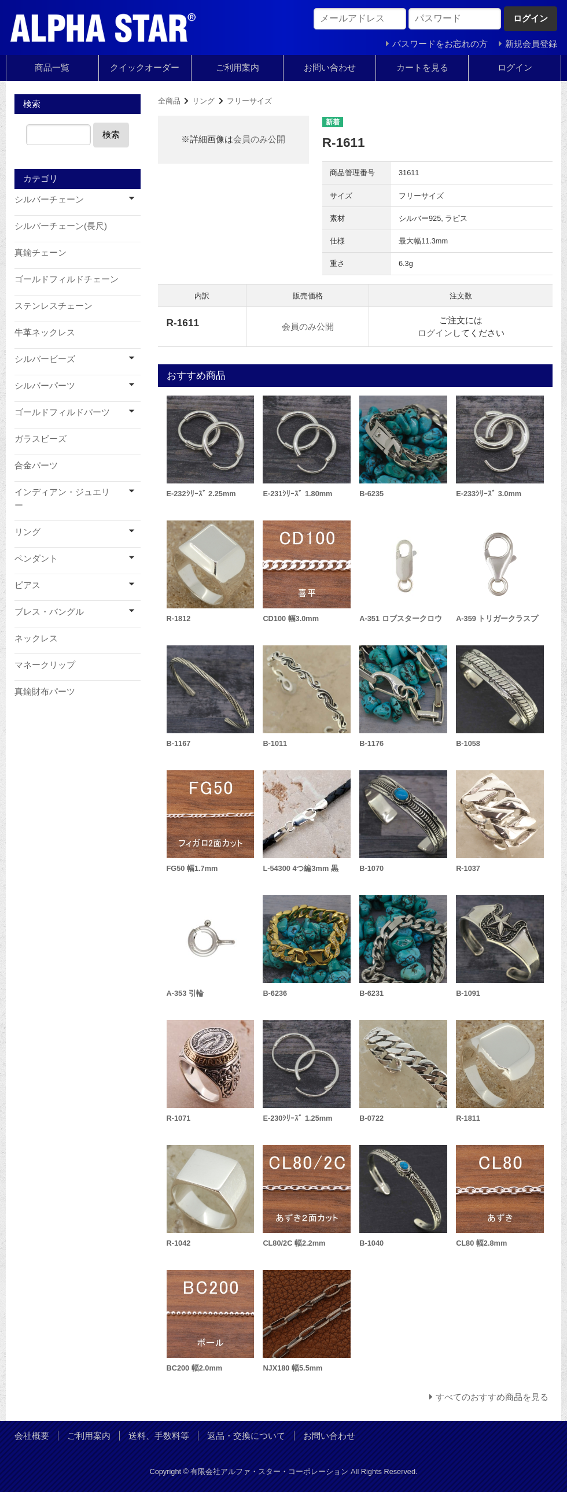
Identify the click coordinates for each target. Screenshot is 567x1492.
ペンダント (36, 558)
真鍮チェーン (40, 252)
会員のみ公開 (259, 139)
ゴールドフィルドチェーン (66, 279)
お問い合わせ (330, 67)
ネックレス (36, 638)
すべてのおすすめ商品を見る (492, 1397)
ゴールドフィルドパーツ (62, 412)
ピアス (27, 585)
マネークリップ (44, 665)
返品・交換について (246, 1436)
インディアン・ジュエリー (62, 498)
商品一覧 (52, 67)
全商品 (169, 101)
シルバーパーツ (44, 385)
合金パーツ (36, 465)
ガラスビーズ (40, 439)
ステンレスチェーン (53, 306)
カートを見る (422, 67)
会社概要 (31, 1436)
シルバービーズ (44, 359)
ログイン (515, 67)
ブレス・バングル (49, 611)
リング (203, 101)
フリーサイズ (249, 101)
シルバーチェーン (49, 199)
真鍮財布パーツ (44, 691)
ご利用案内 (237, 67)
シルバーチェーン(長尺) (60, 226)
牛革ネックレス (44, 332)
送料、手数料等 (158, 1436)
